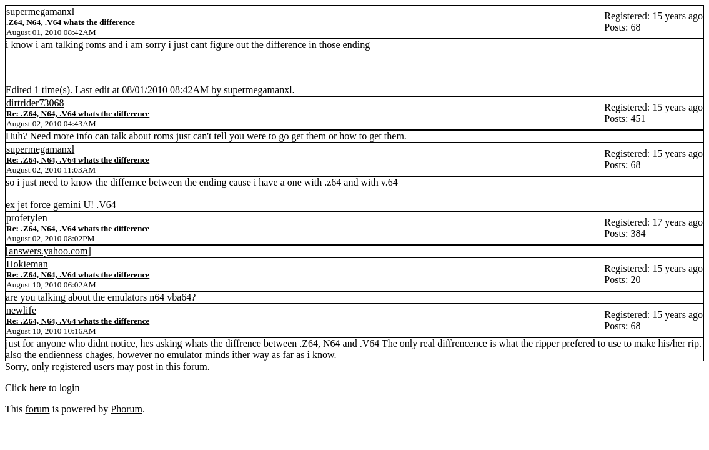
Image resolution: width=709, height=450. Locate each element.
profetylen (26, 217)
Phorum (126, 409)
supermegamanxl (40, 11)
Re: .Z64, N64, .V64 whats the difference (77, 113)
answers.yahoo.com (48, 251)
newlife (21, 310)
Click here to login (42, 387)
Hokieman (27, 264)
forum (37, 409)
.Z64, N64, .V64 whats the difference (70, 22)
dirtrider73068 (35, 103)
